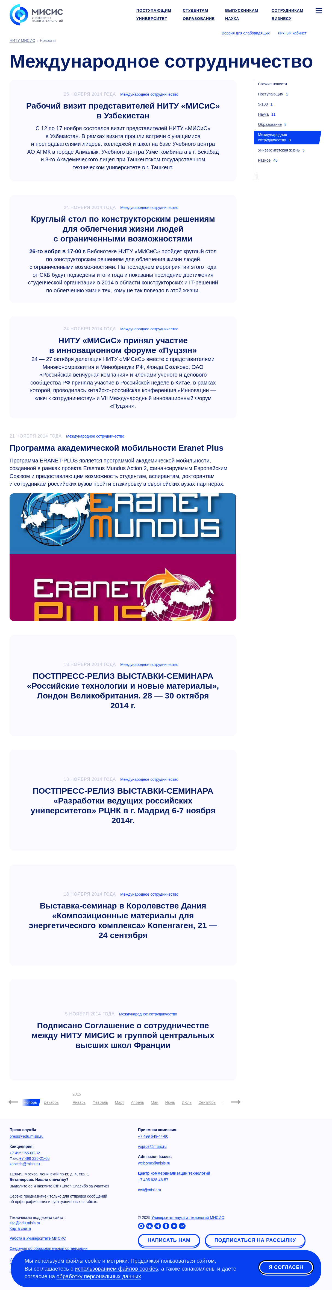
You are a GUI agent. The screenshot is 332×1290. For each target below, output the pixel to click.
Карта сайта (20, 1228)
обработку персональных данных (99, 1276)
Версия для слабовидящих (246, 33)
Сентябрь (207, 1102)
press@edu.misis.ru (26, 1136)
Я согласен (286, 1268)
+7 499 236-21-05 (34, 1158)
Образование (270, 124)
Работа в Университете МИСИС (38, 1238)
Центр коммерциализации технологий (174, 1173)
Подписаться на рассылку (255, 1240)
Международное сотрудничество (149, 94)
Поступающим (270, 94)
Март (119, 1102)
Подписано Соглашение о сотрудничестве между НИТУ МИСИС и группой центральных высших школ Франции (123, 1035)
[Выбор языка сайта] (318, 33)
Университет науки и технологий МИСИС (187, 1217)
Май (154, 1102)
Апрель (137, 1102)
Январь (79, 1102)
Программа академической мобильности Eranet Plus (117, 447)
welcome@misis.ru (154, 1163)
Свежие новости (272, 84)
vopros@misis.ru (152, 1146)
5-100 (263, 104)
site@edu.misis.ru (25, 1223)
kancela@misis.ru (25, 1164)
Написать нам (169, 1240)
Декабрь (51, 1102)
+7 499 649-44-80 (153, 1136)
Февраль (100, 1102)
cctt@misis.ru (149, 1190)
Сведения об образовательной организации (48, 1248)
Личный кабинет (292, 33)
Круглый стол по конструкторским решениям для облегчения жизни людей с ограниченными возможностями (123, 228)
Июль (187, 1102)
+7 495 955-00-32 (25, 1153)
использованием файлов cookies (116, 1269)
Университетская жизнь (279, 150)
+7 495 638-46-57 (153, 1180)
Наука (263, 114)
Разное (264, 160)
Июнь (170, 1102)
